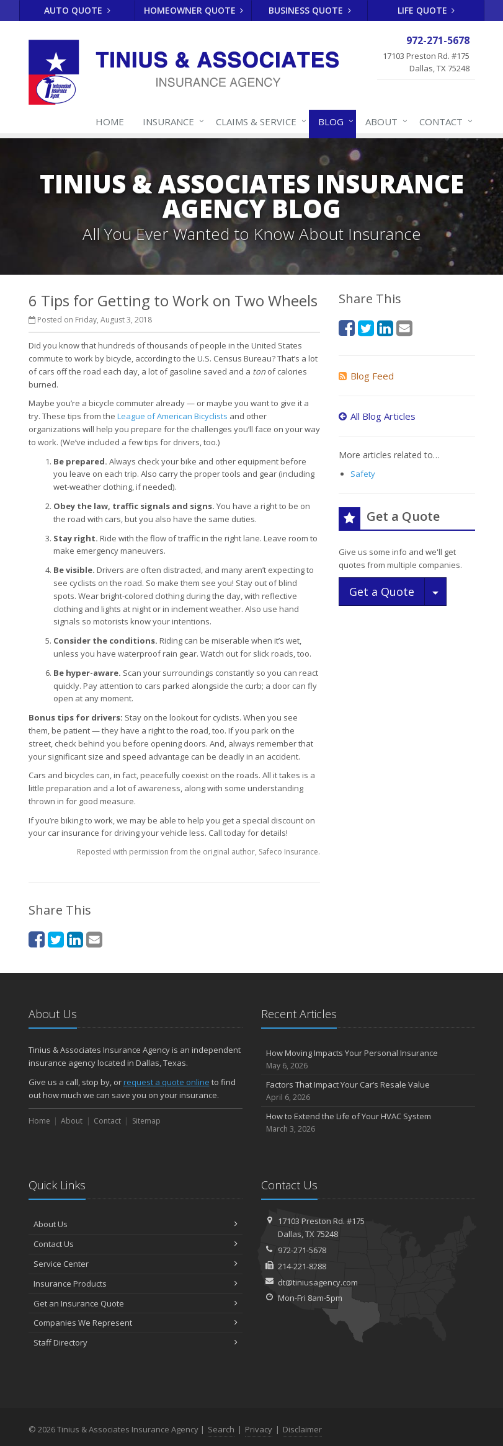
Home (110, 121)
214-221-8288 (302, 1266)
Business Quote (310, 10)
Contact (443, 121)
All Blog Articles (377, 416)
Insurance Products (135, 1283)
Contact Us (135, 1243)
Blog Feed (366, 376)
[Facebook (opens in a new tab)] (37, 939)
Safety (362, 473)
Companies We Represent (135, 1322)
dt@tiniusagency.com (318, 1282)
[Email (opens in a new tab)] (94, 939)
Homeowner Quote (194, 10)
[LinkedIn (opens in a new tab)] (75, 939)
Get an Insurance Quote (135, 1303)
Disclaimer (302, 1429)
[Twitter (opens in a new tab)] (56, 939)
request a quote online (166, 1082)
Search (221, 1429)
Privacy (258, 1429)
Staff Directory (135, 1342)
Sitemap (146, 1121)
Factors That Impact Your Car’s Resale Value (368, 1091)
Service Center (135, 1263)
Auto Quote (77, 10)
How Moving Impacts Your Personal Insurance (368, 1059)
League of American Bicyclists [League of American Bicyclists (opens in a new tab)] (172, 416)
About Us (135, 1224)
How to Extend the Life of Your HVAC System (368, 1123)
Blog (333, 121)
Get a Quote (381, 591)
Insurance (171, 121)
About (384, 121)
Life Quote (426, 10)
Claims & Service (258, 121)
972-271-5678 (302, 1250)
